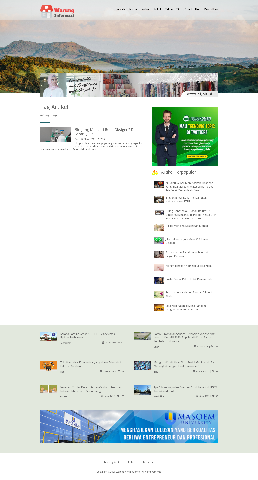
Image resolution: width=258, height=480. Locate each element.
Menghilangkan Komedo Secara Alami (189, 266)
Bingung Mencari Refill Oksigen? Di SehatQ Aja (105, 131)
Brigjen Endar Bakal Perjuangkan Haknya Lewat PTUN (186, 199)
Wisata (121, 9)
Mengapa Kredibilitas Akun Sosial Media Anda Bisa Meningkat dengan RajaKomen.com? (185, 364)
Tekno (169, 9)
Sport (188, 9)
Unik (198, 9)
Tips (179, 9)
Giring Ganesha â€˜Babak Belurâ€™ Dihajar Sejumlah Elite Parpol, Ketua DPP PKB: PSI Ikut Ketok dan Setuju (191, 214)
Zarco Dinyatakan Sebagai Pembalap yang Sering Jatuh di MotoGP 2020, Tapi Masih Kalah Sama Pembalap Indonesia (184, 337)
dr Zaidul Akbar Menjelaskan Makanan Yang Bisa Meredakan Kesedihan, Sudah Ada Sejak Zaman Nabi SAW (190, 186)
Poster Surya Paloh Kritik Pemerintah (189, 279)
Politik (158, 9)
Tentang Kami (111, 462)
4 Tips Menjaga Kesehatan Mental (187, 226)
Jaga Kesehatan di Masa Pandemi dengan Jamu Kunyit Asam (186, 307)
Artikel (131, 462)
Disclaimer (148, 462)
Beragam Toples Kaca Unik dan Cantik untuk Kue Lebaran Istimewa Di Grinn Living (90, 389)
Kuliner (146, 9)
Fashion (133, 9)
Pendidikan (211, 9)
